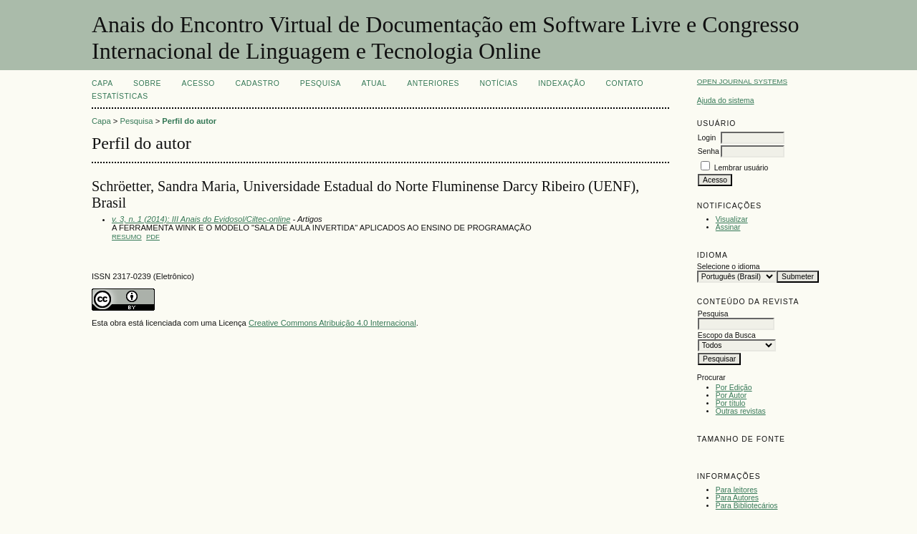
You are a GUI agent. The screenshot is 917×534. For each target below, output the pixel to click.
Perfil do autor (189, 121)
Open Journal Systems (742, 81)
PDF (153, 237)
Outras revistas (741, 411)
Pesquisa (320, 83)
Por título (731, 403)
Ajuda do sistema (725, 101)
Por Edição (734, 388)
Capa (102, 83)
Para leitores (736, 490)
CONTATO (625, 83)
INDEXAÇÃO (561, 83)
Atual (374, 83)
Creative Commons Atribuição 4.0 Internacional (332, 323)
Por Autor (731, 395)
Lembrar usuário (741, 168)
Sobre (147, 83)
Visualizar (732, 219)
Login (707, 138)
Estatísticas (120, 96)
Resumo (127, 237)
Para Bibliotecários (747, 506)
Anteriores (433, 83)
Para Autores (737, 498)
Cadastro (257, 83)
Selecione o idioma (728, 267)
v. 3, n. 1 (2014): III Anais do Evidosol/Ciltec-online (201, 219)
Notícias (498, 83)
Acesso (198, 83)
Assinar (728, 227)
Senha (708, 151)
